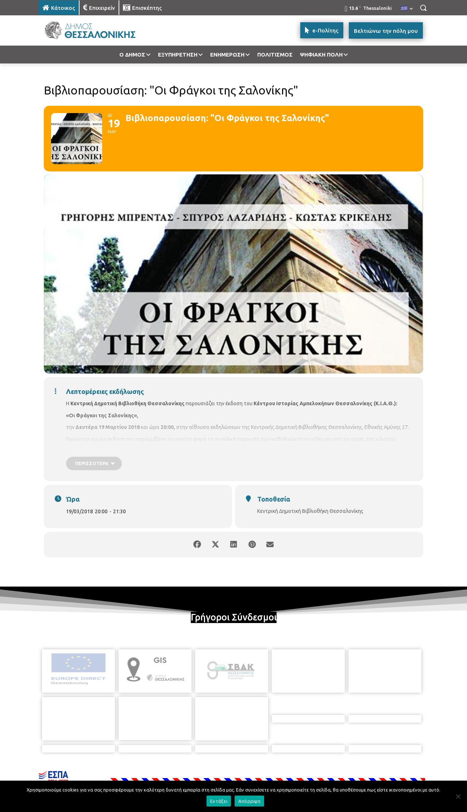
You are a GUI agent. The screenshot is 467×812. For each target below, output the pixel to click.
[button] (423, 8)
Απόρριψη (249, 801)
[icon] (284, 773)
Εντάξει (218, 801)
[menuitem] (406, 9)
